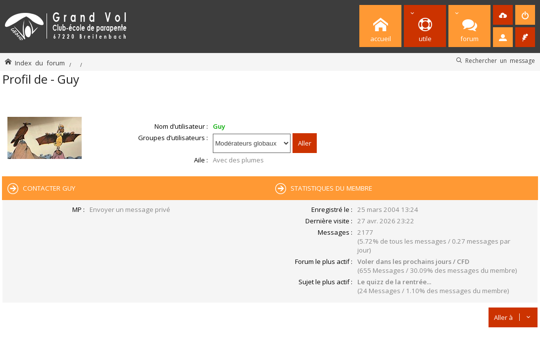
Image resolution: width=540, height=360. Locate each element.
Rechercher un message (500, 60)
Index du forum (40, 62)
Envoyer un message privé (130, 209)
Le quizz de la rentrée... (394, 281)
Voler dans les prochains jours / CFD (413, 261)
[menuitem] (503, 15)
